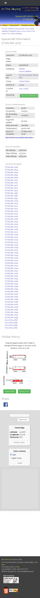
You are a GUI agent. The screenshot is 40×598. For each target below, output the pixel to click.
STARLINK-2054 (11, 279)
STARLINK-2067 (11, 305)
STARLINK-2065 (11, 299)
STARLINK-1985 (11, 196)
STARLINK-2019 (11, 222)
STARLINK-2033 (11, 242)
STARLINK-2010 (11, 203)
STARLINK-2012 (11, 206)
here (17, 567)
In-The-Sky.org (11, 9)
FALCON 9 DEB (11, 320)
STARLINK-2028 (11, 235)
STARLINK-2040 (11, 258)
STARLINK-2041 (11, 260)
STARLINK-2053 (11, 276)
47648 (21, 85)
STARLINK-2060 (11, 292)
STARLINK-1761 (11, 183)
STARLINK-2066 (11, 302)
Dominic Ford (8, 559)
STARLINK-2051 (11, 271)
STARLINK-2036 (11, 248)
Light (13, 455)
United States (24, 81)
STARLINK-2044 (11, 268)
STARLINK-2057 (11, 284)
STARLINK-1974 (11, 191)
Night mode (15, 458)
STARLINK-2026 (11, 229)
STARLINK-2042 (11, 263)
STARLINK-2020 (11, 224)
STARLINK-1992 (11, 198)
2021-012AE (23, 89)
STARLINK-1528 (11, 167)
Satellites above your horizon (20, 31)
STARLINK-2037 (11, 250)
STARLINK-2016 (11, 216)
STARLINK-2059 (11, 289)
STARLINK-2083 (11, 310)
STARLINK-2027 (11, 232)
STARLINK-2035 (11, 245)
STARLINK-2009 (11, 201)
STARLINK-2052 (11, 273)
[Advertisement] (20, 488)
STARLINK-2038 (11, 253)
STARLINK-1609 (11, 170)
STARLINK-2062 (11, 294)
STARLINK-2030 (11, 237)
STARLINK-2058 (11, 286)
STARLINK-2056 (11, 281)
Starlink (22, 69)
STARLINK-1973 (11, 188)
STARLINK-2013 (11, 209)
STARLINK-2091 (11, 315)
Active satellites (25, 71)
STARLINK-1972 (11, 185)
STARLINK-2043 (11, 266)
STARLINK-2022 (11, 227)
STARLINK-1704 (11, 180)
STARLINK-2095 (11, 317)
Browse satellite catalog (11, 29)
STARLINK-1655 (11, 175)
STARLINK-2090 (11, 312)
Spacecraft (14, 25)
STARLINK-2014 (11, 211)
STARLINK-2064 (11, 297)
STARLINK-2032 (11, 240)
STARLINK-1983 (11, 193)
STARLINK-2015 (11, 214)
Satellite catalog (28, 25)
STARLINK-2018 (11, 219)
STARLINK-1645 (11, 172)
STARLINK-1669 (11, 178)
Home (5, 25)
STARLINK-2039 (11, 255)
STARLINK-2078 (11, 307)
